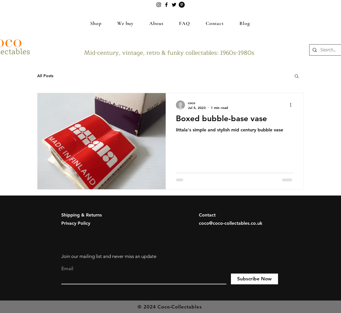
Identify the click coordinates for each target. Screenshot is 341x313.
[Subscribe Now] (254, 279)
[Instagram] (159, 5)
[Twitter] (174, 5)
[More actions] (292, 105)
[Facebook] (166, 5)
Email (67, 268)
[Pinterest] (182, 5)
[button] (296, 76)
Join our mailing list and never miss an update (108, 256)
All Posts (45, 75)
